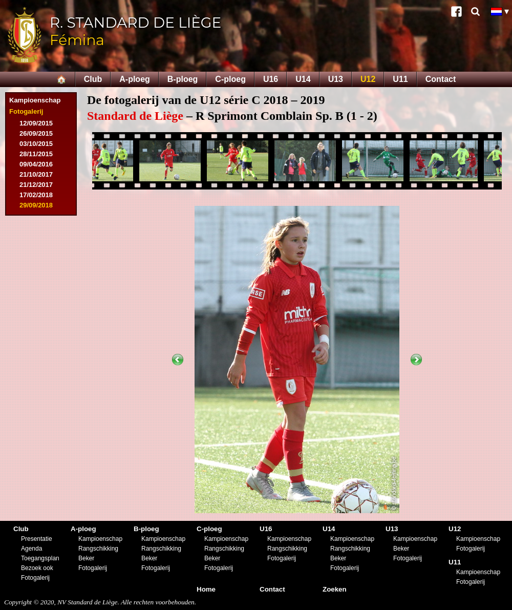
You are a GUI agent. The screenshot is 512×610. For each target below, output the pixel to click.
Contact (440, 79)
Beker (86, 558)
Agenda (31, 548)
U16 (270, 79)
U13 (335, 79)
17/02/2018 (36, 195)
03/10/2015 (36, 144)
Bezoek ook (37, 568)
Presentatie (36, 538)
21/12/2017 (36, 184)
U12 (367, 79)
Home (206, 589)
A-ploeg (134, 79)
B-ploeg (182, 79)
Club (93, 79)
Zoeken (335, 589)
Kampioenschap (34, 100)
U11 (400, 79)
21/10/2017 (36, 174)
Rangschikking (98, 548)
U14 (302, 79)
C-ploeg (230, 79)
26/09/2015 (36, 133)
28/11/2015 (36, 154)
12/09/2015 (36, 123)
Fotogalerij (26, 111)
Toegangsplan (40, 558)
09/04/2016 (36, 164)
